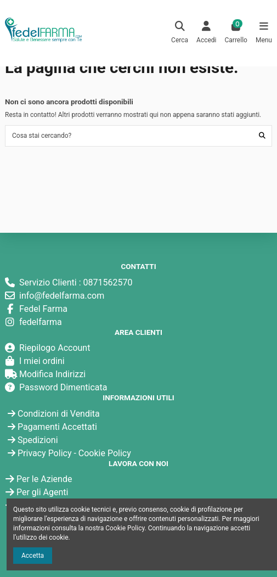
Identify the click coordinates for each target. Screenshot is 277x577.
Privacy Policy (45, 453)
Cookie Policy (104, 453)
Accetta (32, 555)
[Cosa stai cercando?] (262, 136)
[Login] (207, 33)
